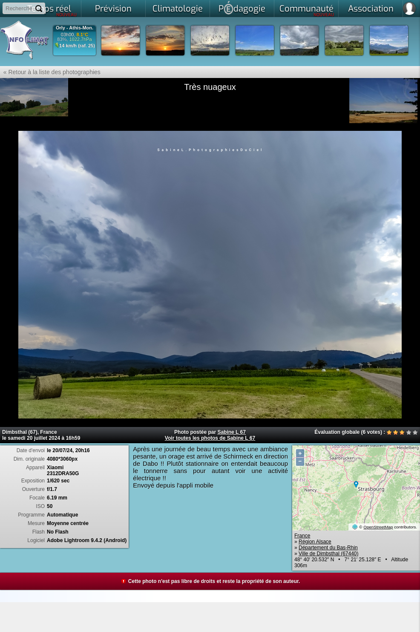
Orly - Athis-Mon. (74, 28)
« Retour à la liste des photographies (50, 72)
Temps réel (52, 10)
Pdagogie (242, 7)
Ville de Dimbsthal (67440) (329, 554)
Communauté (306, 10)
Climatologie (177, 8)
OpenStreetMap (378, 527)
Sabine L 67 (231, 432)
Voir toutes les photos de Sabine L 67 (210, 438)
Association (371, 8)
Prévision (113, 8)
